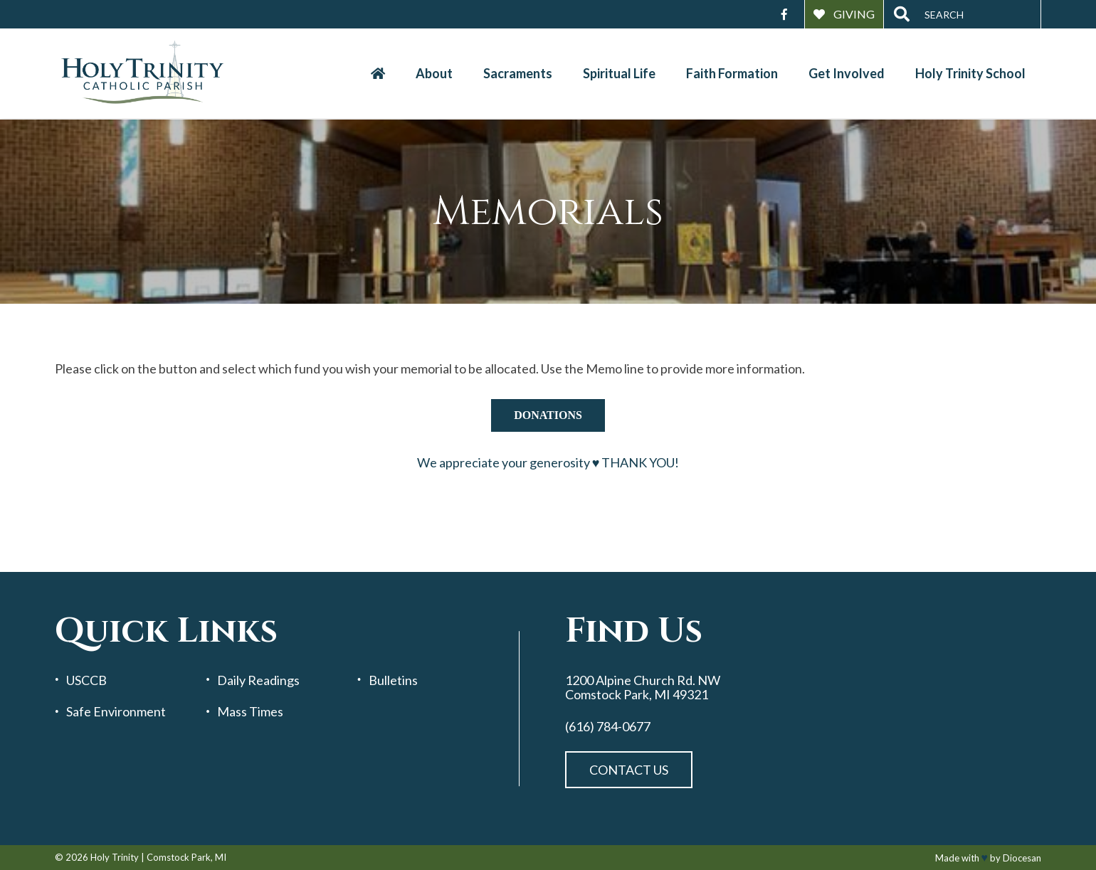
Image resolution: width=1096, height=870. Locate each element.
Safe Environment (116, 711)
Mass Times (250, 711)
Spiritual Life (619, 73)
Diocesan (1022, 858)
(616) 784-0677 (607, 726)
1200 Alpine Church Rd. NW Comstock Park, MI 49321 (642, 687)
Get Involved (846, 73)
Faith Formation (732, 73)
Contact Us (628, 770)
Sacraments (517, 73)
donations (548, 415)
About (434, 73)
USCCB (86, 680)
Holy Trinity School (970, 73)
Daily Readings (258, 680)
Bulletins (393, 680)
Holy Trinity (114, 857)
